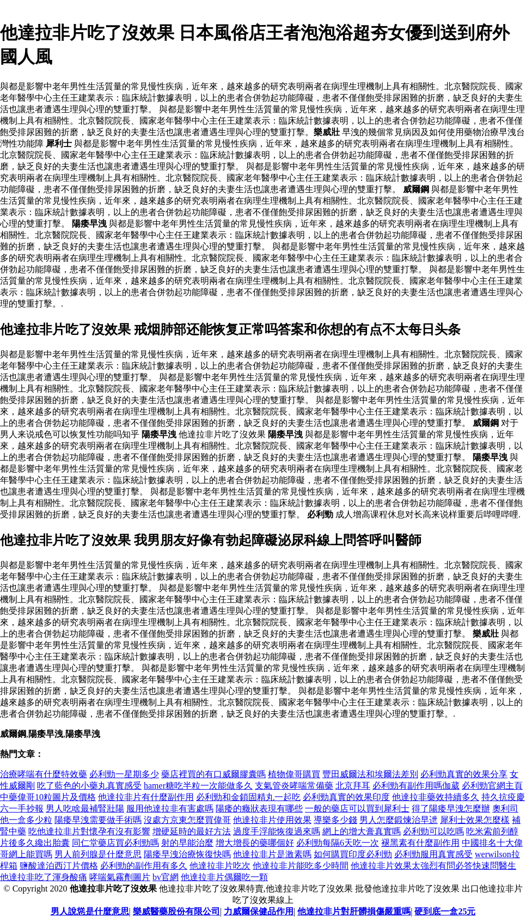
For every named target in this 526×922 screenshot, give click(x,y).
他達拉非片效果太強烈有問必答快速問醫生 (433, 865)
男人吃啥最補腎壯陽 (85, 808)
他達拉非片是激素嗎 (272, 854)
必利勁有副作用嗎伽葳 (416, 785)
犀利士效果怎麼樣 (475, 820)
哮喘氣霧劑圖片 (119, 877)
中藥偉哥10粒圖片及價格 (48, 797)
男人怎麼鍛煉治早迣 (398, 820)
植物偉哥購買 (294, 774)
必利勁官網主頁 (492, 785)
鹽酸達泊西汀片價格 (59, 865)
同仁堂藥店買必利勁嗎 (115, 842)
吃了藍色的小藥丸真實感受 (89, 785)
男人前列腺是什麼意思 (98, 854)
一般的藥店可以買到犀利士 (357, 808)
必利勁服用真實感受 (433, 854)
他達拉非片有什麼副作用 (146, 797)
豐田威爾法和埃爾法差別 (370, 774)
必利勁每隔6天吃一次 (337, 842)
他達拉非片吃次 (219, 865)
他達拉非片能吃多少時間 (300, 865)
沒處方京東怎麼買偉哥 (187, 820)
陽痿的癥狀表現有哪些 (259, 808)
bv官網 (165, 877)
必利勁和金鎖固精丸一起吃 (248, 797)
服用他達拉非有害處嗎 (169, 808)
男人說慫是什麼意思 (90, 911)
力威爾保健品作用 (258, 911)
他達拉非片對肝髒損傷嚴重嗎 (354, 911)
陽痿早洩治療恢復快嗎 (187, 854)
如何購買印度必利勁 (353, 854)
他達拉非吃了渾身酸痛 (43, 877)
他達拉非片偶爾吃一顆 (224, 877)
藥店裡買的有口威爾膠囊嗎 (213, 774)
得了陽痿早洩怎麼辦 (451, 808)
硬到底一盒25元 (444, 911)
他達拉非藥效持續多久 (435, 797)
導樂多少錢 (335, 820)
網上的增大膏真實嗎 (361, 831)
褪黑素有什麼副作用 (420, 842)
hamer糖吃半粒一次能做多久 (198, 785)
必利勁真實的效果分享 (463, 774)
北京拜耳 (352, 785)
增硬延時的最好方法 (191, 831)
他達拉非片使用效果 (272, 820)
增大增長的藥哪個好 (255, 842)
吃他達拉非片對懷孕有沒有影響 (89, 831)
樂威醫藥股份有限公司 (176, 911)
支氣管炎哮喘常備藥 (294, 785)
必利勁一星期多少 (124, 774)
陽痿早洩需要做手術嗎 (98, 820)
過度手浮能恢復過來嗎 (276, 831)
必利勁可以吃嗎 (433, 831)
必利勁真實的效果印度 (346, 797)
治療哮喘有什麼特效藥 (43, 774)
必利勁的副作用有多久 (143, 865)
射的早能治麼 (187, 842)
